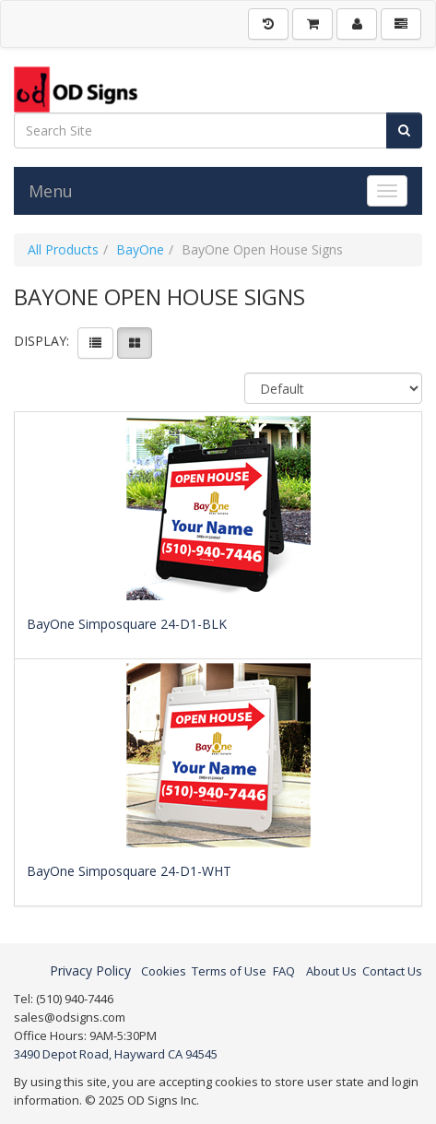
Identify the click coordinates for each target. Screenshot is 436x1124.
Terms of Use (229, 971)
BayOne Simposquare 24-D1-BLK (127, 624)
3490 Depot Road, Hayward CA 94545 (116, 1054)
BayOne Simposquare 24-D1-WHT (129, 871)
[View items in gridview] (134, 343)
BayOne (140, 249)
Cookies (163, 971)
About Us (331, 971)
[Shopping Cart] (312, 24)
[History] (268, 24)
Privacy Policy (90, 970)
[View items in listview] (95, 343)
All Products (63, 249)
